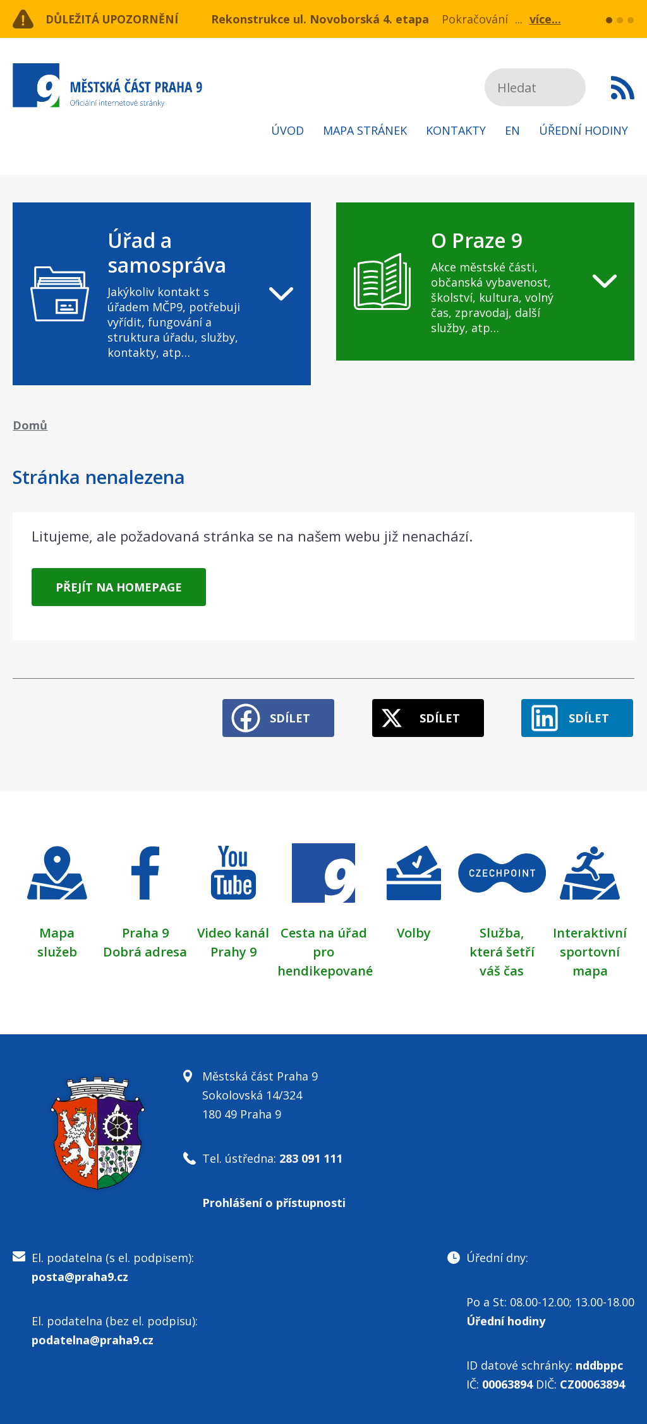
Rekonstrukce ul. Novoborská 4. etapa (320, 19)
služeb (57, 950)
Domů (30, 425)
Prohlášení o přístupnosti (274, 1201)
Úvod (287, 130)
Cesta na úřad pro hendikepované (325, 950)
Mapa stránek (365, 130)
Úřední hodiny (583, 130)
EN (512, 130)
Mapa (57, 931)
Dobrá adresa (145, 950)
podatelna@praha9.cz (93, 1338)
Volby (414, 931)
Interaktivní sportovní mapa (590, 950)
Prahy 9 (233, 950)
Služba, (502, 931)
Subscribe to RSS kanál (622, 87)
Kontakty (456, 130)
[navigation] (162, 293)
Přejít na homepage (119, 587)
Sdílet (285, 716)
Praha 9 (145, 931)
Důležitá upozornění (115, 19)
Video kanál (233, 931)
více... (545, 19)
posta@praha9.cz (80, 1275)
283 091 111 (310, 1157)
